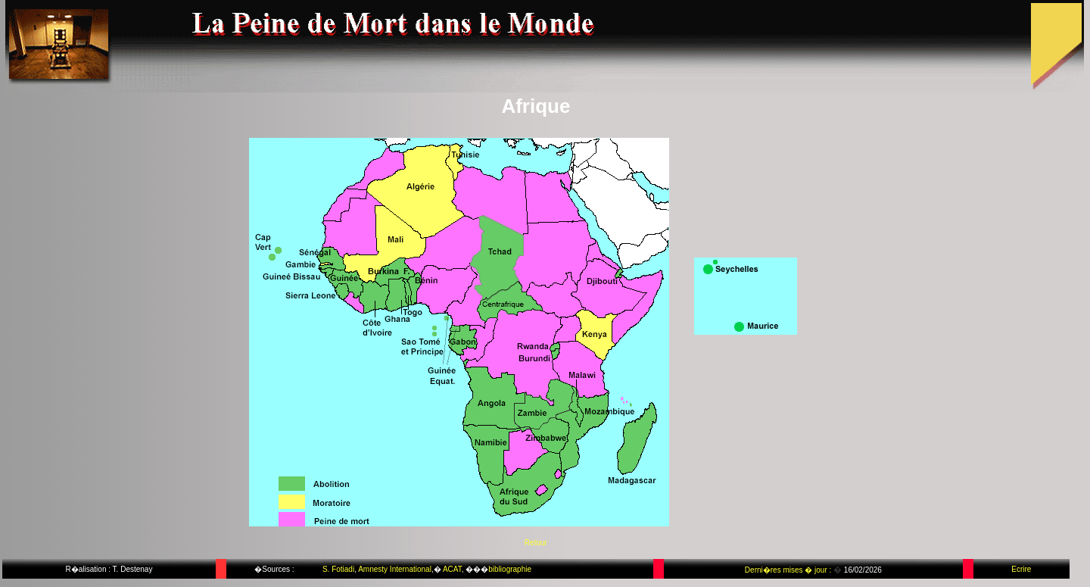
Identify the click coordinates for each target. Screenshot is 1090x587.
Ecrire (1021, 569)
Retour (536, 543)
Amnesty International (394, 569)
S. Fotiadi (338, 569)
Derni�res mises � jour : (789, 570)
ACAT (452, 569)
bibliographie (509, 569)
